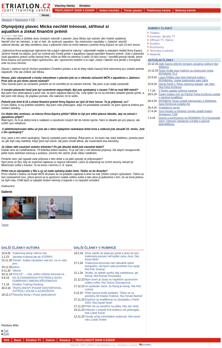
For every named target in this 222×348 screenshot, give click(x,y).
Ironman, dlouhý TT (162, 36)
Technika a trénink (161, 50)
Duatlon (155, 43)
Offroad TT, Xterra (161, 40)
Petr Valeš (18, 36)
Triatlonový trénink (158, 10)
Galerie (50, 340)
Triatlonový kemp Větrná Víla (29, 253)
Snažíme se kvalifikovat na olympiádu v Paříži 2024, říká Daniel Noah (112, 301)
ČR (33, 19)
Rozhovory (21, 19)
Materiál (155, 54)
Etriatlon (84, 5)
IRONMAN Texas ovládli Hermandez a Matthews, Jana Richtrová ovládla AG (188, 102)
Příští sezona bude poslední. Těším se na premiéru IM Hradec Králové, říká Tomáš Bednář (113, 294)
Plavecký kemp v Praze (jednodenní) (34, 294)
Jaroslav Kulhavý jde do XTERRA (32, 256)
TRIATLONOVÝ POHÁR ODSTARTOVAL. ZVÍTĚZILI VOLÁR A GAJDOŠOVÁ (37, 289)
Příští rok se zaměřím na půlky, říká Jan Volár (112, 306)
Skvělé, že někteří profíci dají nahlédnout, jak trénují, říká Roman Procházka (111, 274)
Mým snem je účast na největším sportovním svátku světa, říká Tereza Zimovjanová (111, 281)
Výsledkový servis (169, 107)
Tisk (4, 330)
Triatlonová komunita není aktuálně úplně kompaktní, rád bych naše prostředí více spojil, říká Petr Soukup (112, 266)
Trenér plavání (133, 10)
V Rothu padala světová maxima (178, 90)
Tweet (4, 225)
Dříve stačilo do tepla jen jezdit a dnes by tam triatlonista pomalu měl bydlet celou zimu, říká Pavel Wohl (112, 256)
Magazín (7, 19)
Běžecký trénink (185, 10)
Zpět (5, 334)
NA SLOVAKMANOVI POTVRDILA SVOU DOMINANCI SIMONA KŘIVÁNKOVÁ (37, 279)
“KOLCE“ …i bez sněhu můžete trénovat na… (39, 274)
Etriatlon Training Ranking (27, 284)
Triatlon (154, 33)
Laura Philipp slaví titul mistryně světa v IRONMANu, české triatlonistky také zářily (183, 79)
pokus (16, 267)
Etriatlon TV (33, 340)
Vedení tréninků (109, 10)
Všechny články (65, 5)
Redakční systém (135, 345)
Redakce (64, 340)
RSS (6, 340)
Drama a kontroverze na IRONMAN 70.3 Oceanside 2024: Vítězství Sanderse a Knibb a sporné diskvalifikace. (189, 121)
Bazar (17, 340)
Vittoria (16, 270)
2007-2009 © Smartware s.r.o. (98, 345)
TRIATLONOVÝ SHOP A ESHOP (75, 10)
